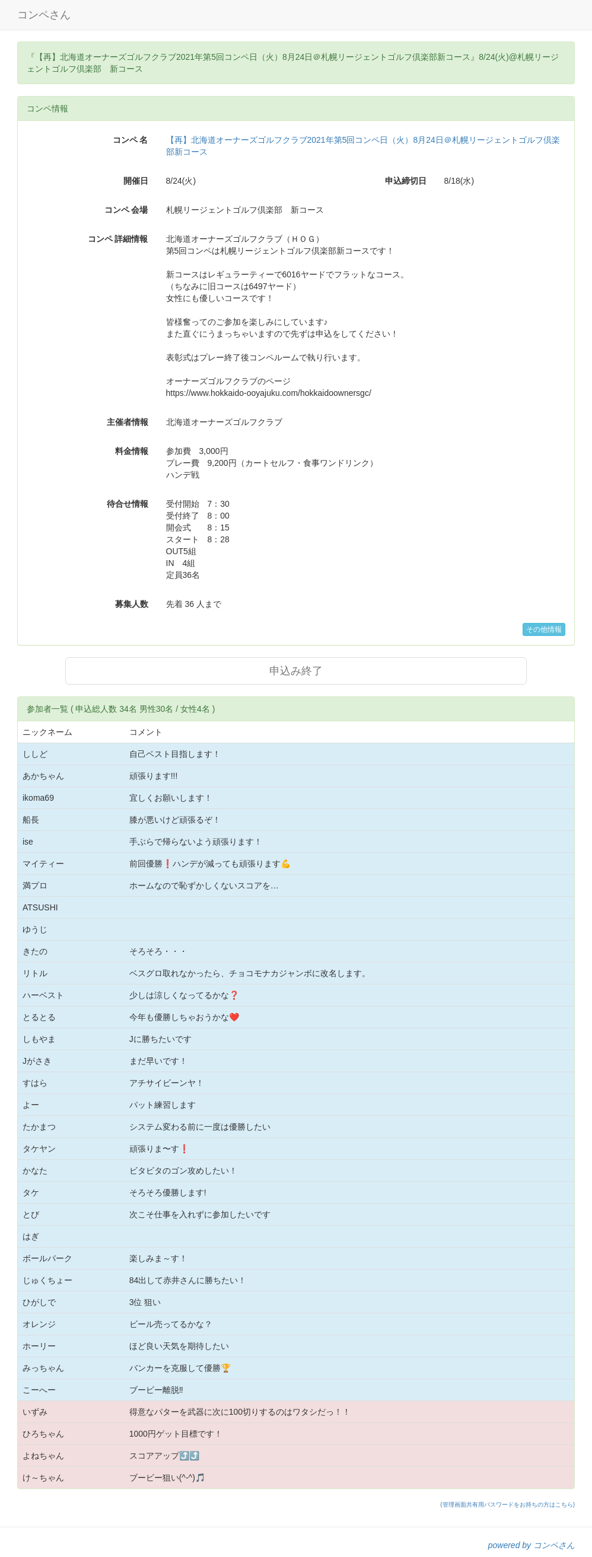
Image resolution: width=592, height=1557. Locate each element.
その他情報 (544, 629)
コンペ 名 (130, 140)
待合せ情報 (127, 504)
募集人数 (131, 604)
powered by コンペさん (531, 1545)
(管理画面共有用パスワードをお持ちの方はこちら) (507, 1504)
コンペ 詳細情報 (118, 239)
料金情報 (131, 451)
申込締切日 (406, 181)
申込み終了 (296, 671)
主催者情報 (127, 422)
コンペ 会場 (126, 210)
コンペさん (44, 15)
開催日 (135, 181)
